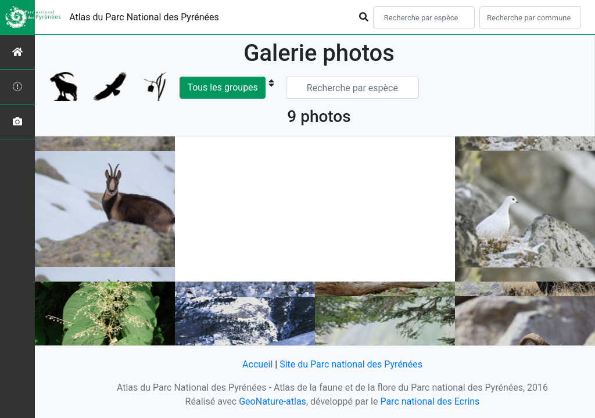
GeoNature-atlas (272, 401)
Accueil (257, 364)
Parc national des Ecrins (429, 401)
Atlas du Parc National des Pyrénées (144, 17)
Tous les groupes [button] (222, 87)
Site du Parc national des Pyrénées (350, 364)
